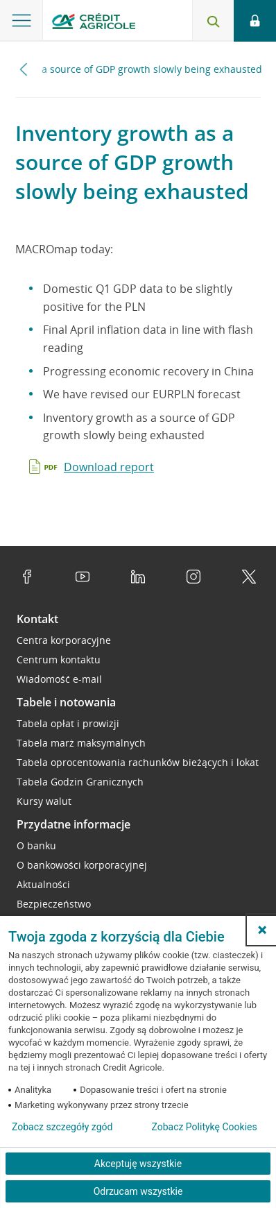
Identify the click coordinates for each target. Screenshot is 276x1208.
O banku (36, 845)
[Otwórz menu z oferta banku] (21, 21)
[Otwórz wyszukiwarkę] (213, 21)
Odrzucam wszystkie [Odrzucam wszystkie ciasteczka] (138, 1191)
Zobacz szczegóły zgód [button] (62, 1126)
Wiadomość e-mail (59, 679)
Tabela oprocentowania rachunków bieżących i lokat (138, 762)
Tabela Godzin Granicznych (80, 781)
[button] (262, 930)
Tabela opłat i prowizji (68, 723)
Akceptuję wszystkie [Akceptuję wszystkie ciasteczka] (138, 1163)
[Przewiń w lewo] (24, 69)
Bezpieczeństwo (54, 903)
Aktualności (43, 884)
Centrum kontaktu (59, 659)
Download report (109, 467)
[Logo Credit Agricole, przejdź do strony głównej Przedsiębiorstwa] (93, 23)
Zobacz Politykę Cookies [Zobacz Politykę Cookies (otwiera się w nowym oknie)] (204, 1126)
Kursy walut (44, 801)
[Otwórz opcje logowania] (255, 21)
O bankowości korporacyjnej (82, 864)
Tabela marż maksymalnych (81, 742)
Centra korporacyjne (64, 640)
